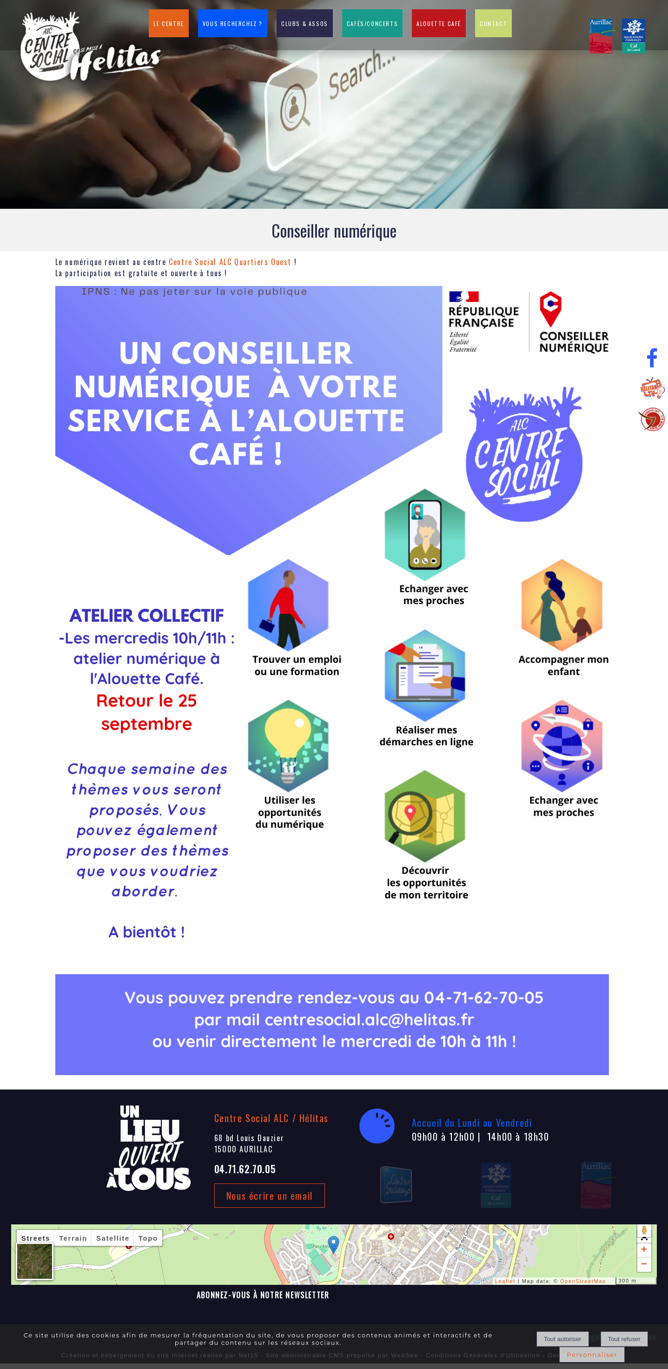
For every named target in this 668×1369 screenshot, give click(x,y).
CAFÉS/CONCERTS (372, 23)
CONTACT (493, 23)
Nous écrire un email (269, 1196)
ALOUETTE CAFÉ (439, 23)
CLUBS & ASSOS (304, 23)
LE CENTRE (168, 23)
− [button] (644, 1265)
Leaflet (505, 1281)
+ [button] (644, 1250)
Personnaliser (592, 1354)
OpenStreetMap (583, 1281)
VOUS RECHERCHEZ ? (233, 23)
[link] (230, 261)
